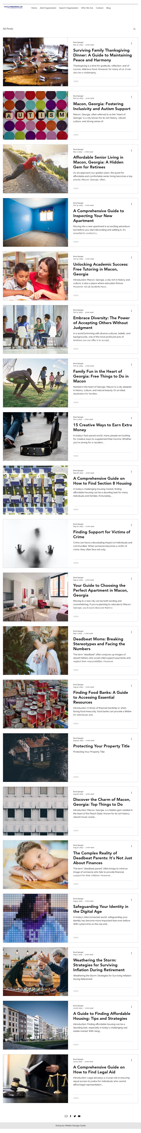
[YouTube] (79, 1116)
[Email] (66, 1116)
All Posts (8, 28)
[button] (134, 29)
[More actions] (132, 43)
